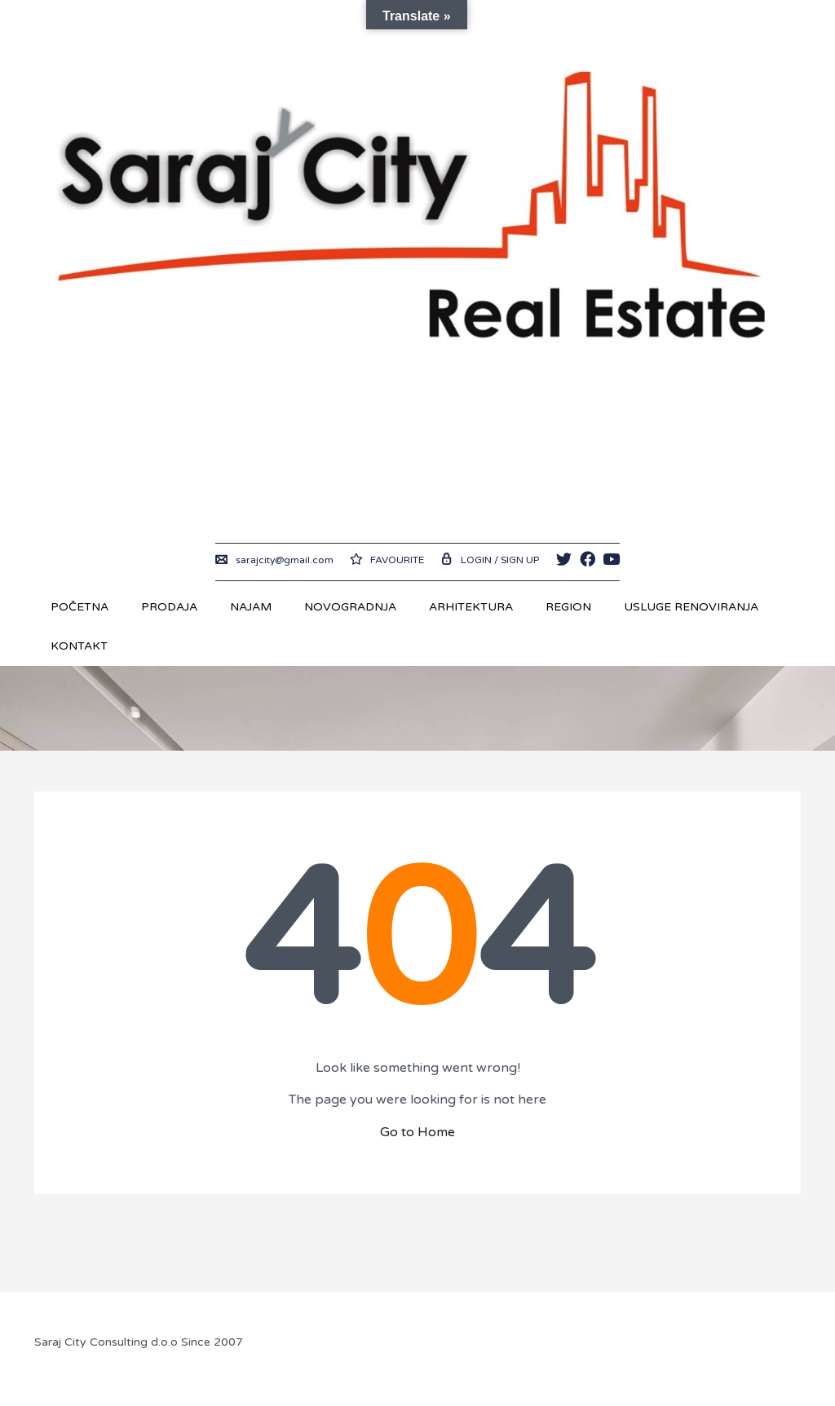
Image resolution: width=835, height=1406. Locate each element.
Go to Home (417, 1132)
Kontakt (79, 646)
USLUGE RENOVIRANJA (691, 607)
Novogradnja (350, 607)
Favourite (387, 560)
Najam (251, 607)
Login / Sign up (489, 560)
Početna (79, 607)
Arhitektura (471, 607)
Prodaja (169, 607)
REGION (568, 607)
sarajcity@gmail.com (274, 560)
